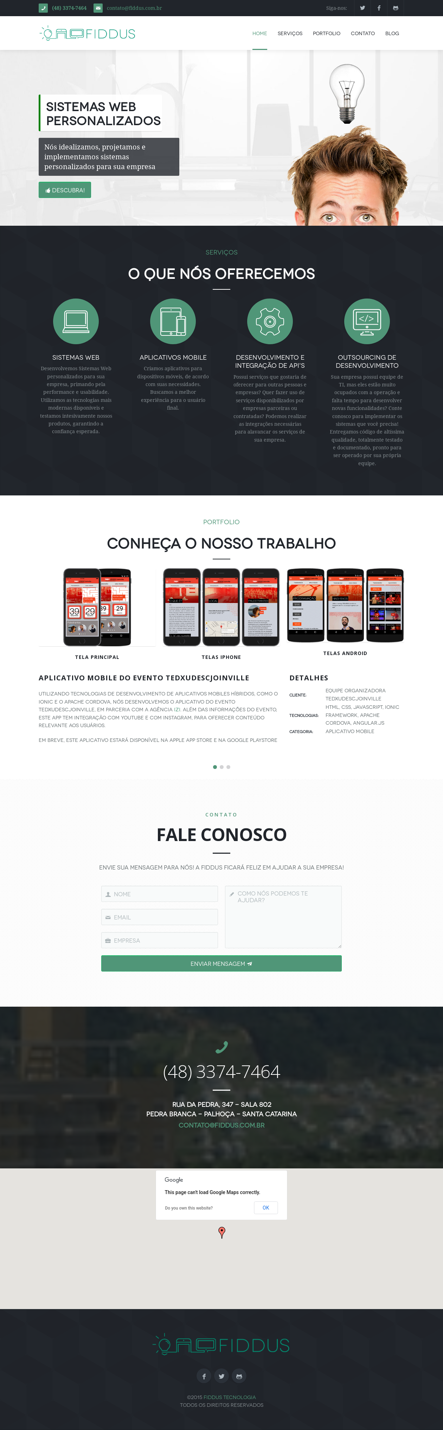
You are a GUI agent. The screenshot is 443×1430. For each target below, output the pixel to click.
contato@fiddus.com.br (134, 8)
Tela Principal (97, 657)
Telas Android (345, 653)
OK (266, 1208)
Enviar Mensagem (221, 963)
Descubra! (65, 189)
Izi (177, 709)
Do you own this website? (189, 1208)
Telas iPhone (221, 657)
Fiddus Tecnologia (230, 1397)
